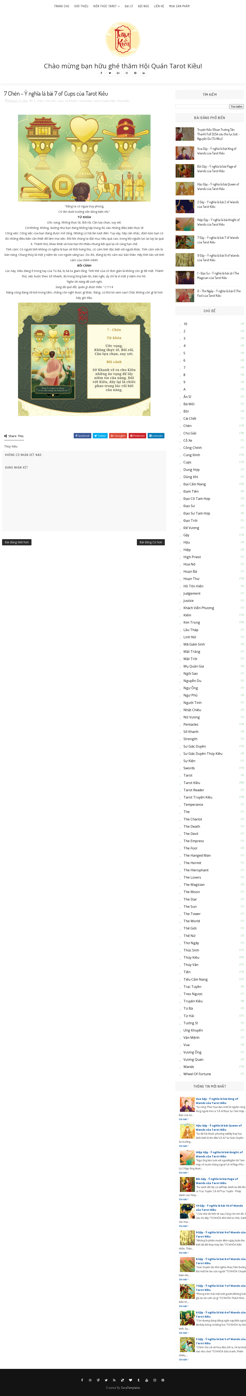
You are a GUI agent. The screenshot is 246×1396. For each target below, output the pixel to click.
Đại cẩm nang (194, 484)
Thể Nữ (189, 935)
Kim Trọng (191, 622)
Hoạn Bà (190, 571)
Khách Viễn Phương (198, 608)
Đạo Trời (190, 520)
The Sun (190, 906)
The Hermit (192, 863)
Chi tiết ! (183, 1119)
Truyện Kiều (193, 1001)
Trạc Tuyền (192, 986)
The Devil (190, 833)
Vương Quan (193, 1059)
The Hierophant (196, 870)
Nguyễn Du (192, 680)
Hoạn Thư (191, 578)
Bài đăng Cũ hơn (151, 542)
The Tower (192, 913)
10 (185, 324)
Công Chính (192, 447)
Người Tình (192, 702)
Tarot (187, 775)
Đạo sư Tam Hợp (196, 513)
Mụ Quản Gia (193, 666)
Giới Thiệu (81, 6)
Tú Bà (188, 1008)
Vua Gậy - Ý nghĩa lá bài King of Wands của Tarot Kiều (217, 1101)
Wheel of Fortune (197, 1074)
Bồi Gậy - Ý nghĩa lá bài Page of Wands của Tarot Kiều (217, 1181)
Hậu (186, 542)
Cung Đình (191, 455)
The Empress (193, 841)
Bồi (186, 411)
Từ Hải (188, 1016)
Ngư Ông (190, 688)
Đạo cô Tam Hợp (196, 498)
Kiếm (187, 615)
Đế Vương (191, 527)
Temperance (193, 804)
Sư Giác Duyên (194, 746)
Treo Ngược (193, 994)
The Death (191, 826)
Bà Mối (188, 404)
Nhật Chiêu (192, 710)
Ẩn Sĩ (187, 396)
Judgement (191, 593)
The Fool (190, 848)
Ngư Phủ (190, 695)
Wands (188, 1066)
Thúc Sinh (191, 950)
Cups (60, 101)
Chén (40, 101)
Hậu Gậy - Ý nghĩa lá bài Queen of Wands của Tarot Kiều (219, 1127)
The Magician (194, 884)
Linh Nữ (189, 637)
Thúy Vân (190, 964)
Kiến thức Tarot (105, 6)
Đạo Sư (189, 506)
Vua (186, 1044)
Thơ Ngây (191, 943)
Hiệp (187, 549)
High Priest (192, 557)
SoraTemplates (130, 1387)
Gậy (186, 535)
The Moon (191, 892)
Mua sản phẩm (179, 6)
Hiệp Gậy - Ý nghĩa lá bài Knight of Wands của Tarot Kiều (219, 1154)
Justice (188, 600)
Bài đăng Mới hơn (17, 542)
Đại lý (129, 6)
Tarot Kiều (85, 101)
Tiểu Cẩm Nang (195, 979)
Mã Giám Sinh (194, 644)
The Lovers (192, 877)
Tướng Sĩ (190, 1023)
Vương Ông (192, 1052)
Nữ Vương (191, 717)
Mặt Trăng (191, 651)
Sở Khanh (71, 101)
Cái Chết (189, 418)
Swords (189, 768)
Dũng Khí (190, 477)
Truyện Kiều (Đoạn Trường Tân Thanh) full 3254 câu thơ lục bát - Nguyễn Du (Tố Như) (218, 134)
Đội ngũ (143, 6)
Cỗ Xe (187, 440)
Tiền (187, 972)
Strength (190, 739)
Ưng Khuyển (193, 1030)
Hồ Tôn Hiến (193, 586)
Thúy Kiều (123, 101)
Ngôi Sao (190, 673)
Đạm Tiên (191, 491)
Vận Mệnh (191, 1037)
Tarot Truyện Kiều (104, 101)
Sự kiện (189, 761)
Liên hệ (159, 6)
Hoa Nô (189, 564)
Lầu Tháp (190, 630)
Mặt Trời (190, 659)
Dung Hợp (191, 469)
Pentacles (190, 724)
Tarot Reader (193, 790)
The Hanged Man (197, 855)
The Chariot (192, 819)
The (186, 811)
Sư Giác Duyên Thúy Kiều (202, 753)
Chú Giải (50, 101)
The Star (190, 899)
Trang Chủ (61, 6)
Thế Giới (190, 928)
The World (191, 921)
